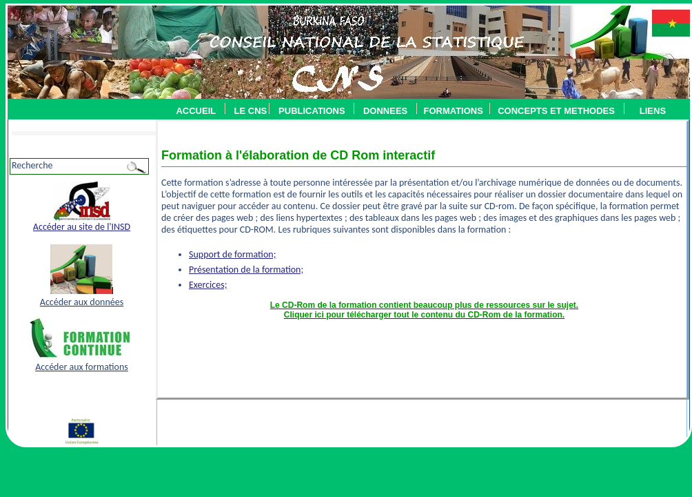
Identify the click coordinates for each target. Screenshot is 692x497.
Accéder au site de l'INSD (81, 227)
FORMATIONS (452, 111)
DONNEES (385, 111)
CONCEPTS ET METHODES (552, 111)
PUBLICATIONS (311, 111)
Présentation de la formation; (246, 269)
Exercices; (208, 285)
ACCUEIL (196, 111)
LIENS (653, 111)
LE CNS (250, 111)
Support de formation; (232, 254)
